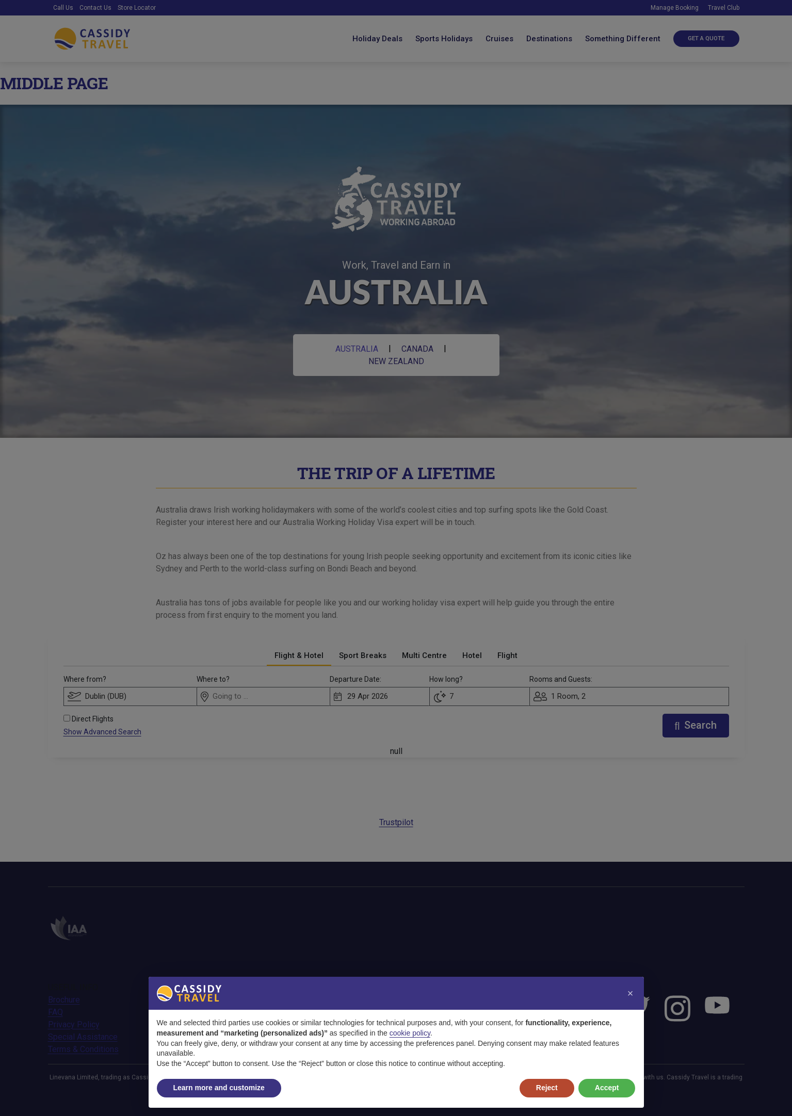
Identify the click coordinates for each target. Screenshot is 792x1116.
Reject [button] (547, 1088)
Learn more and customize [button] (219, 1088)
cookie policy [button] (410, 1033)
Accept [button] (607, 1088)
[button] (630, 993)
